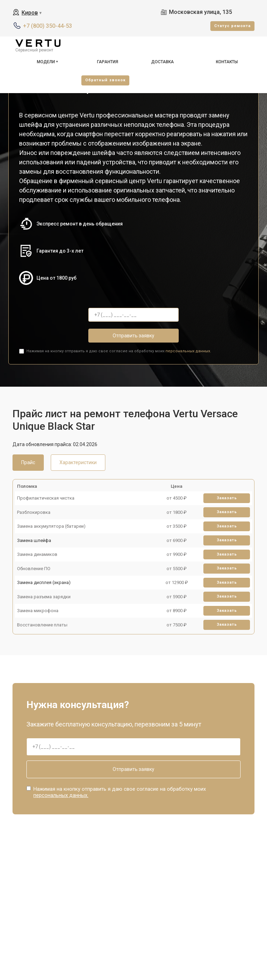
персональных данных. (188, 351)
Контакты (227, 61)
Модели (46, 61)
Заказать (227, 498)
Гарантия (107, 61)
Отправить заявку (133, 335)
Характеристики (78, 462)
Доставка (162, 61)
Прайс (28, 462)
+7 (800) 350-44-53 (47, 26)
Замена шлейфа (34, 540)
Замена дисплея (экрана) (44, 582)
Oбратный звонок (105, 80)
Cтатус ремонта (232, 26)
